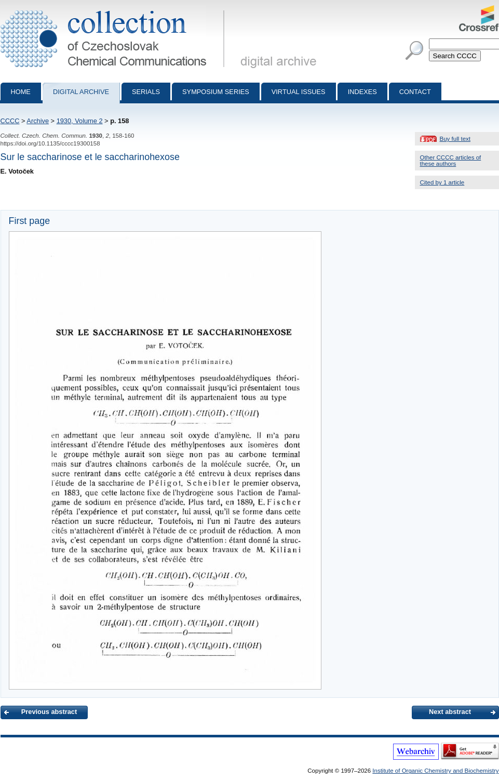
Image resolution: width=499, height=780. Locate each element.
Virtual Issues (299, 92)
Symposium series (215, 92)
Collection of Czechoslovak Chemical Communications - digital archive (114, 9)
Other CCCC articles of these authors (450, 160)
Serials (146, 92)
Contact (415, 92)
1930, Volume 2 (80, 121)
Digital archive (81, 92)
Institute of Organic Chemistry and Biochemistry (435, 771)
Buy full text (455, 139)
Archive (37, 121)
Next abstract (450, 712)
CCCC (10, 121)
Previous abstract (49, 712)
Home (21, 92)
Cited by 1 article (442, 182)
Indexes (362, 92)
